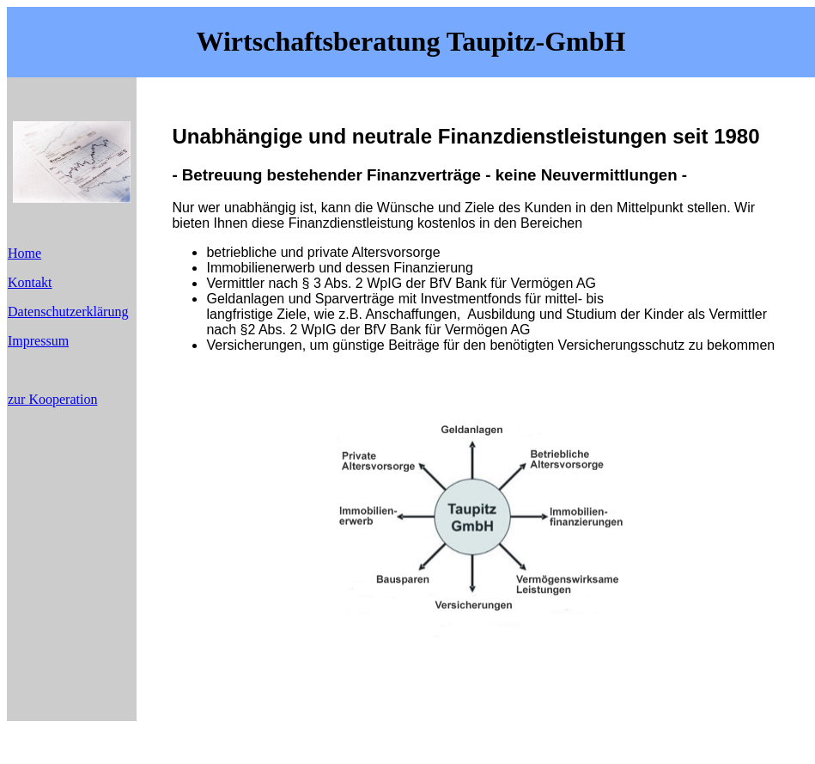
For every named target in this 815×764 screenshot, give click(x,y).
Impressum (38, 340)
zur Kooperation (52, 399)
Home (24, 253)
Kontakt (30, 282)
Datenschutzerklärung (68, 311)
